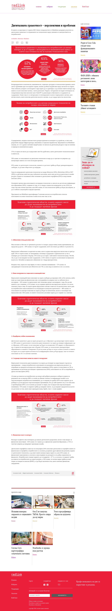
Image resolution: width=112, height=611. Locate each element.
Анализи (74, 7)
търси (31, 581)
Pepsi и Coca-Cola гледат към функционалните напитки (88, 47)
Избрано (50, 7)
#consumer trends (17, 473)
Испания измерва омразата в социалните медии (21, 514)
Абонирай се (90, 187)
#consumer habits (38, 473)
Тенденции (62, 7)
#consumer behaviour (48, 473)
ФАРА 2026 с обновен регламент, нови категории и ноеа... (90, 78)
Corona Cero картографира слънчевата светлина (20, 551)
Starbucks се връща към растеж (41, 549)
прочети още (16, 492)
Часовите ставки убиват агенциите (88, 107)
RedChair (85, 7)
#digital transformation (28, 473)
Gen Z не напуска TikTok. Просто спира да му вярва (42, 514)
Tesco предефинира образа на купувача (62, 513)
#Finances (57, 473)
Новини (38, 7)
